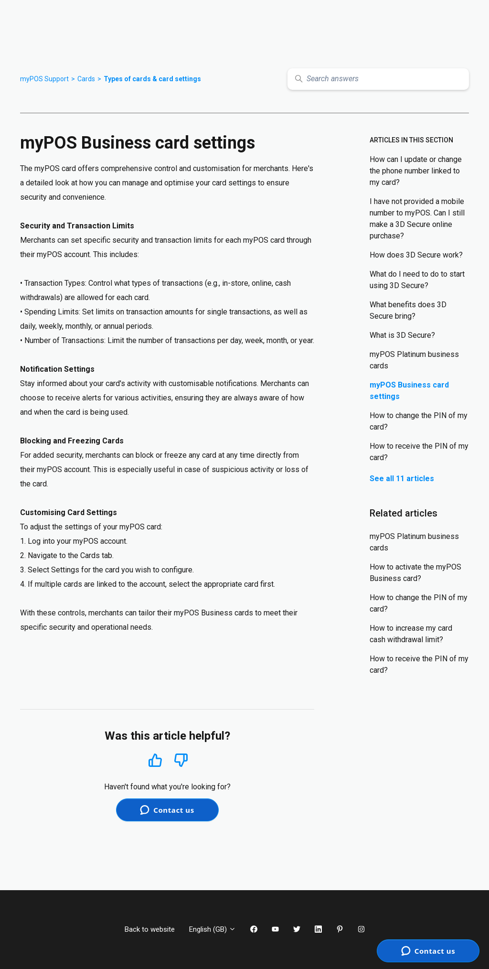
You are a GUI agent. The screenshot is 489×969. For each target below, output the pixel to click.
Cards (86, 79)
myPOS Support (44, 79)
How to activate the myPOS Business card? (415, 572)
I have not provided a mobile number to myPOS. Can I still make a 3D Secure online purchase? (417, 218)
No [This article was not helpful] (181, 760)
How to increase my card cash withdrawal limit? (411, 634)
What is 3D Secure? (402, 335)
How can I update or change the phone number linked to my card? (416, 171)
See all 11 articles (402, 478)
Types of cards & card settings (152, 79)
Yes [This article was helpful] (155, 759)
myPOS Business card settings (409, 390)
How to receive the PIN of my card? (419, 451)
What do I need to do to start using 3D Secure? (417, 279)
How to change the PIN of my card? (419, 421)
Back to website (150, 929)
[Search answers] (378, 79)
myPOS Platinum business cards (414, 360)
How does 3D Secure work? (416, 254)
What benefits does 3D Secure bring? (408, 310)
